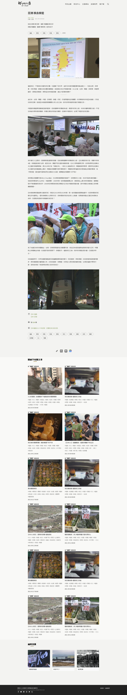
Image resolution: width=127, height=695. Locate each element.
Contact (24, 692)
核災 (64, 334)
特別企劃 (68, 4)
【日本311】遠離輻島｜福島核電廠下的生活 (79, 443)
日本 (32, 314)
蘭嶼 (39, 491)
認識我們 (94, 4)
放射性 (59, 540)
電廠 (45, 338)
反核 (84, 334)
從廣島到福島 (33, 669)
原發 (37, 33)
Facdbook (18, 692)
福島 (31, 33)
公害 (32, 19)
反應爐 (31, 338)
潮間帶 (57, 494)
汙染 (42, 405)
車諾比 (42, 400)
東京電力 (31, 542)
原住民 (31, 494)
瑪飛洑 (35, 491)
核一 (91, 448)
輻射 (90, 334)
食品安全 (43, 448)
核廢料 (44, 491)
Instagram (27, 692)
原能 (42, 402)
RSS (32, 692)
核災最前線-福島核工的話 (73, 397)
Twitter (29, 692)
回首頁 (102, 688)
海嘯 (77, 334)
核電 (44, 33)
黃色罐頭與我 (32, 488)
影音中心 (77, 4)
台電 (53, 491)
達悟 (57, 491)
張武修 (31, 451)
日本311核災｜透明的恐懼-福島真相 (39, 534)
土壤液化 (57, 537)
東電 (57, 33)
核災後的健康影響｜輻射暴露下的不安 (40, 443)
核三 (67, 451)
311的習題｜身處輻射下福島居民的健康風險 (42, 397)
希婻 (30, 491)
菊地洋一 (80, 402)
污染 (35, 494)
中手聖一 (36, 405)
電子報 (101, 4)
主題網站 (85, 4)
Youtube (21, 692)
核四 (30, 402)
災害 (29, 19)
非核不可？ (56, 669)
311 (38, 338)
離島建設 (31, 497)
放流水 (53, 448)
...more (63, 33)
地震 (70, 334)
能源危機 (80, 669)
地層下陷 (47, 537)
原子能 (76, 451)
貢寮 (59, 400)
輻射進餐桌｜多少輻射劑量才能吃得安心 (78, 534)
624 (34, 322)
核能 (50, 33)
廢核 (47, 400)
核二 (95, 448)
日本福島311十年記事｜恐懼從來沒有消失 (44, 328)
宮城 (35, 317)
